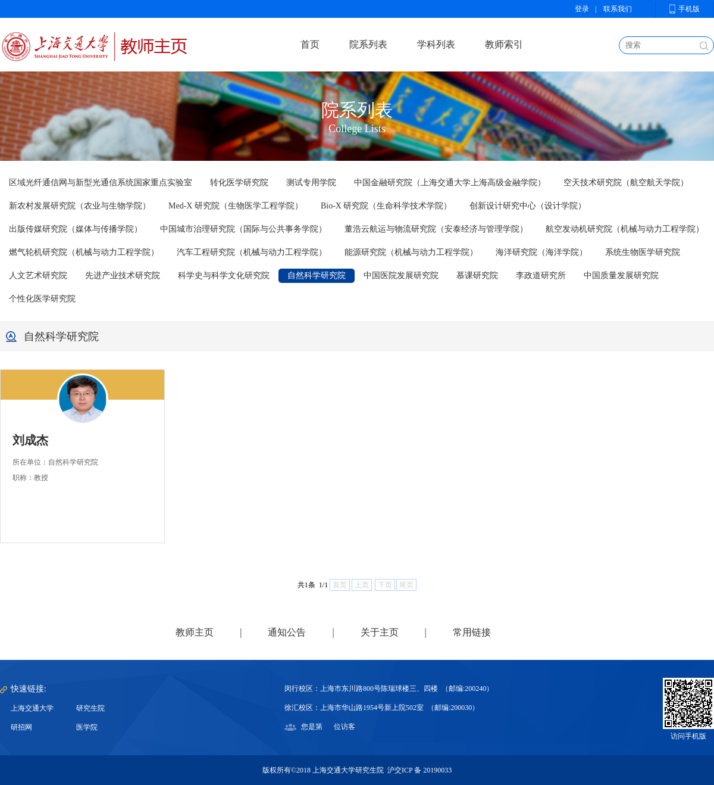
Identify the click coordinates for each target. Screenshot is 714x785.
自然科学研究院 (316, 275)
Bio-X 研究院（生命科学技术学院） (386, 205)
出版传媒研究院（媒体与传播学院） (75, 229)
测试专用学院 (311, 182)
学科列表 (436, 44)
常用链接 (472, 632)
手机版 (689, 9)
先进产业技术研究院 (122, 275)
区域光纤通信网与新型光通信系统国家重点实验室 (100, 182)
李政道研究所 (541, 275)
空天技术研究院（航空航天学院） (625, 182)
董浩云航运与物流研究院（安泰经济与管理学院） (436, 229)
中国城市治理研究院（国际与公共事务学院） (243, 229)
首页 (310, 44)
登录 (582, 9)
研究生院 (90, 708)
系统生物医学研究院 (642, 252)
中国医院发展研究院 (401, 275)
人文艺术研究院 (38, 275)
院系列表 (368, 44)
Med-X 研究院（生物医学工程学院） (235, 205)
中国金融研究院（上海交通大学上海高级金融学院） (450, 182)
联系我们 (617, 9)
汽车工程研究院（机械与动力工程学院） (252, 252)
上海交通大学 (32, 708)
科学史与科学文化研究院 (224, 275)
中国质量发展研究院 (621, 275)
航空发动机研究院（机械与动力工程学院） (625, 229)
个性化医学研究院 (42, 298)
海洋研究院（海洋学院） (541, 252)
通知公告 (287, 632)
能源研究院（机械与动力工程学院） (411, 252)
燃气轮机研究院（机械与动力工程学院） (84, 252)
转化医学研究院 (239, 182)
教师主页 (195, 632)
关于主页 (380, 632)
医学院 (87, 727)
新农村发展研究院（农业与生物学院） (80, 205)
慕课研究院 (477, 275)
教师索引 (504, 44)
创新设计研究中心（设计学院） (527, 205)
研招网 (21, 727)
